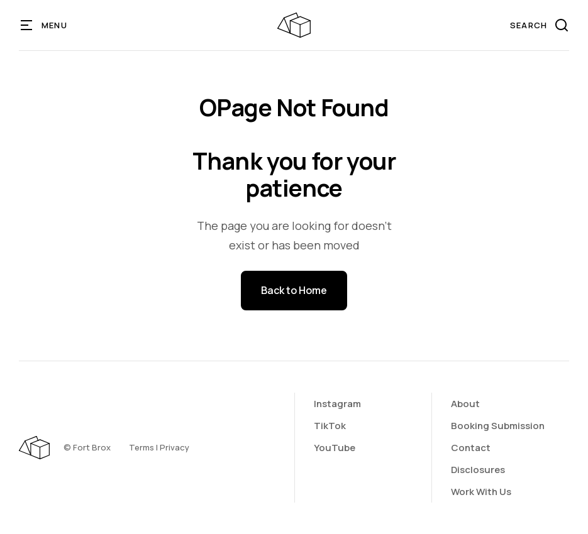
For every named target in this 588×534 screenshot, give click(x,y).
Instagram (337, 403)
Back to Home (294, 290)
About (465, 403)
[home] (294, 25)
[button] (44, 25)
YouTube (334, 447)
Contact (471, 447)
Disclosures (478, 469)
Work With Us (481, 491)
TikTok (330, 425)
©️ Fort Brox (87, 447)
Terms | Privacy (159, 447)
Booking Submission (498, 425)
